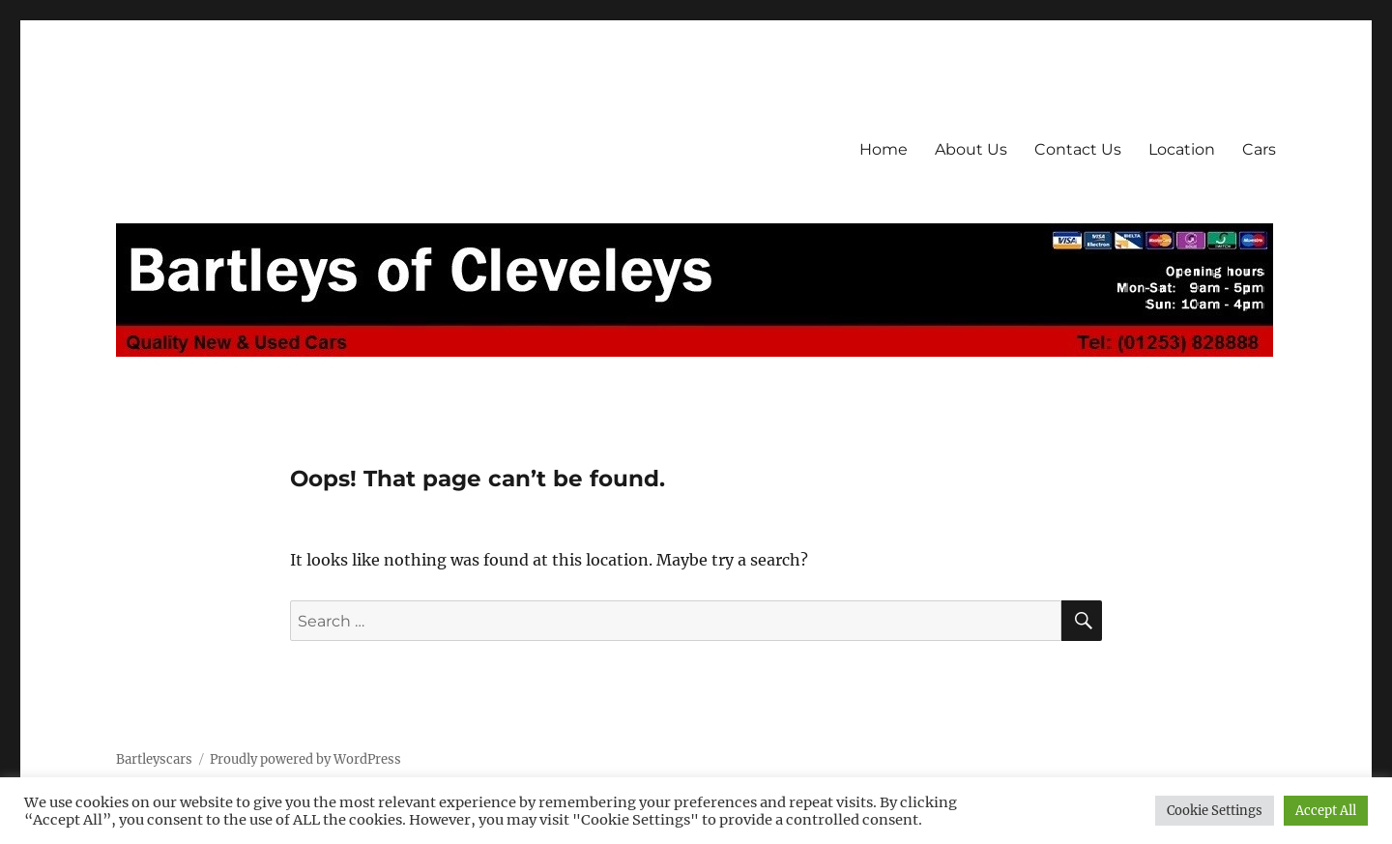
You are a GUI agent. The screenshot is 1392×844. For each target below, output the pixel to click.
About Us (971, 149)
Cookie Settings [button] (1214, 810)
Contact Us (1077, 149)
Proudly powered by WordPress (305, 759)
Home (883, 149)
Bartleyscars (154, 759)
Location (1181, 149)
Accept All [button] (1325, 810)
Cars (1259, 149)
